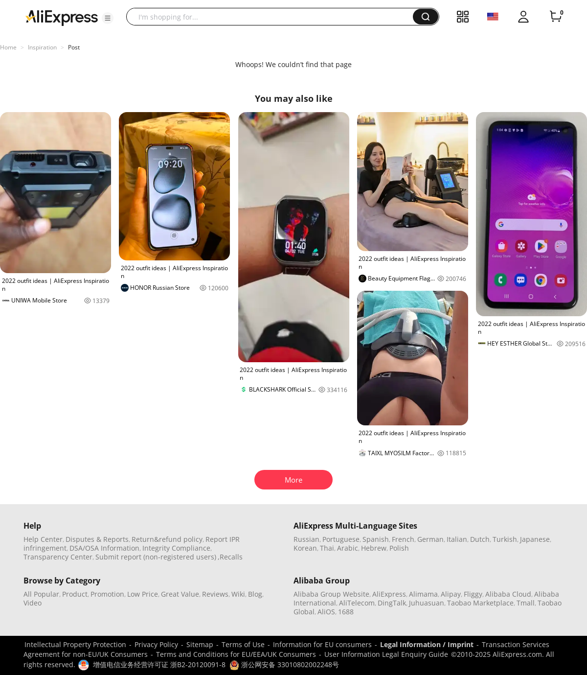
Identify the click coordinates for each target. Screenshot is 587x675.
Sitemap (199, 644)
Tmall (526, 602)
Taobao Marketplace (480, 602)
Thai (327, 548)
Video (32, 602)
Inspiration (42, 47)
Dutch (480, 539)
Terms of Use (243, 644)
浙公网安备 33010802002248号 (284, 664)
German (430, 539)
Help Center (43, 539)
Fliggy (473, 594)
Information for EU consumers (322, 644)
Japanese (535, 539)
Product (75, 594)
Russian (306, 539)
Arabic (347, 548)
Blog (255, 594)
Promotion (107, 594)
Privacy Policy (156, 644)
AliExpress (389, 594)
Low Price (142, 594)
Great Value (180, 594)
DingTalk (392, 602)
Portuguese (341, 539)
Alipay (451, 594)
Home (8, 47)
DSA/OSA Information (104, 548)
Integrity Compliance (176, 548)
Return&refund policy (167, 539)
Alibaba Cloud (508, 594)
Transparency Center (57, 556)
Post (74, 47)
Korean (305, 548)
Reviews (215, 594)
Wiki (238, 594)
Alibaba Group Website (331, 594)
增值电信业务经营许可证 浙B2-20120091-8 (159, 664)
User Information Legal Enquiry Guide (386, 654)
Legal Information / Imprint (427, 644)
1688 (346, 611)
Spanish (375, 539)
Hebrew (373, 548)
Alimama (423, 594)
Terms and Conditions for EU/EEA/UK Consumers (236, 654)
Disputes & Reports (97, 539)
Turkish (505, 539)
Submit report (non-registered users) (155, 556)
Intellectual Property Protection (75, 644)
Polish (399, 548)
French (403, 539)
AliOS (326, 611)
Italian (457, 539)
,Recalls (230, 556)
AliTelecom (357, 602)
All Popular (41, 594)
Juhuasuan (426, 602)
